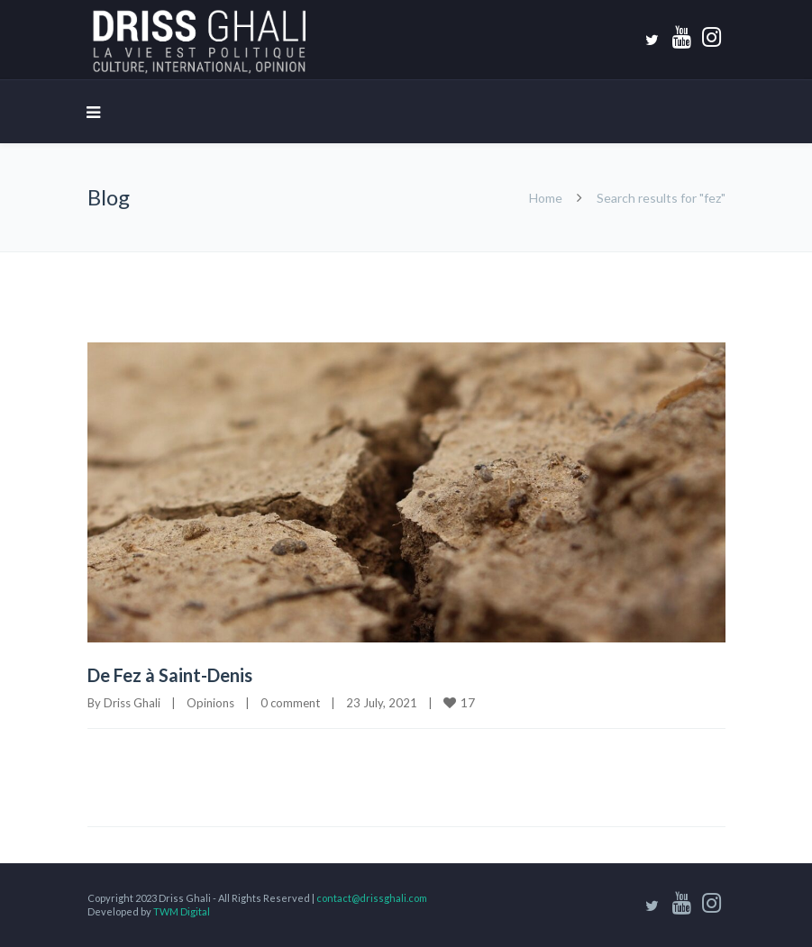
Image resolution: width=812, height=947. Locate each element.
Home (545, 197)
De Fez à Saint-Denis (169, 675)
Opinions (210, 703)
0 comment (290, 703)
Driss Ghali (132, 703)
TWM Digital (181, 911)
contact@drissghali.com (371, 898)
